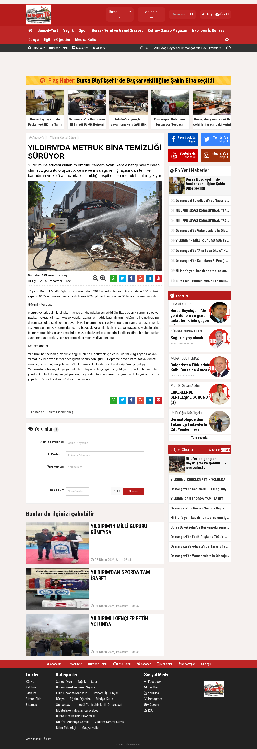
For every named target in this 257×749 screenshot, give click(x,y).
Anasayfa (36, 137)
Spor (83, 30)
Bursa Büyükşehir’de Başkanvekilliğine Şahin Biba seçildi (186, 48)
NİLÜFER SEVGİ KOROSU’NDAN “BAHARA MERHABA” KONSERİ (201, 210)
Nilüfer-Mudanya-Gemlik (72, 722)
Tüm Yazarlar (200, 438)
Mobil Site (75, 664)
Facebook (152, 681)
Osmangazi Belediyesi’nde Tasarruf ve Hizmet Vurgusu (201, 200)
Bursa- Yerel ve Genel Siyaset (117, 30)
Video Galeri (58, 48)
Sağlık (68, 30)
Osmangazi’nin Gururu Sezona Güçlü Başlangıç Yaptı (201, 508)
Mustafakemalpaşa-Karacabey (77, 710)
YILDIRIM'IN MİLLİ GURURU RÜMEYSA (200, 240)
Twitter (151, 687)
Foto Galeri (36, 48)
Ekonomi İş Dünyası (208, 30)
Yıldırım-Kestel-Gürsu (63, 137)
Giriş (207, 14)
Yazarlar (144, 664)
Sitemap (31, 705)
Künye (30, 681)
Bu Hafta (225, 449)
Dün (218, 449)
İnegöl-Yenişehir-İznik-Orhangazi (99, 705)
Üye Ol (222, 14)
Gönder (133, 491)
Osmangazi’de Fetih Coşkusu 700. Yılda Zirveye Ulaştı (201, 537)
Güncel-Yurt (47, 30)
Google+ (152, 705)
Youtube (151, 693)
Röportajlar (187, 664)
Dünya (33, 39)
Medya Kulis (85, 39)
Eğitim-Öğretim (57, 39)
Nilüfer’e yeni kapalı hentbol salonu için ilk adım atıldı (201, 270)
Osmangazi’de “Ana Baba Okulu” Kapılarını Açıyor (201, 250)
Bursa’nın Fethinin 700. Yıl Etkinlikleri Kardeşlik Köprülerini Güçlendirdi (201, 280)
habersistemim (133, 744)
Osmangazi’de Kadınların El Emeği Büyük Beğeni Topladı (201, 260)
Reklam (31, 687)
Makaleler (80, 48)
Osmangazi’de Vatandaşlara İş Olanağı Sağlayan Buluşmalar (201, 230)
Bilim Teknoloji (66, 728)
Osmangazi (63, 705)
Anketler (99, 48)
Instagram (153, 699)
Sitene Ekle (33, 699)
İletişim (31, 693)
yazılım (120, 744)
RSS (149, 710)
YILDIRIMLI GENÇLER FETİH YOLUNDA (198, 479)
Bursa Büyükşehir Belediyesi (75, 716)
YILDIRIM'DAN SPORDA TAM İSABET (197, 498)
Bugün (212, 449)
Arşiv (206, 664)
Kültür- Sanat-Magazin (167, 30)
